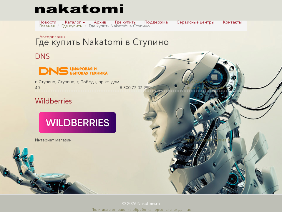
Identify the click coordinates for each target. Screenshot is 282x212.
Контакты (232, 22)
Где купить (125, 22)
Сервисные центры (195, 22)
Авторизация (52, 36)
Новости (47, 22)
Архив (100, 22)
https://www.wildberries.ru (207, 140)
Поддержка (156, 22)
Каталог (75, 22)
